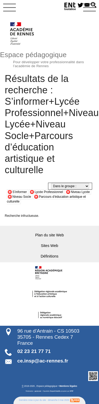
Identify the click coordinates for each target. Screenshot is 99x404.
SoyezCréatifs (55, 391)
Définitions (49, 256)
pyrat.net (38, 391)
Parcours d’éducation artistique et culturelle (46, 199)
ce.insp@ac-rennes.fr (42, 361)
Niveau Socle (21, 197)
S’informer (19, 192)
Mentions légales (68, 386)
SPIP (71, 391)
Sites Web (49, 246)
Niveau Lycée (80, 192)
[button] (93, 5)
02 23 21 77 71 (34, 351)
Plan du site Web (49, 235)
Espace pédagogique (49, 59)
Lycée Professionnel (49, 192)
